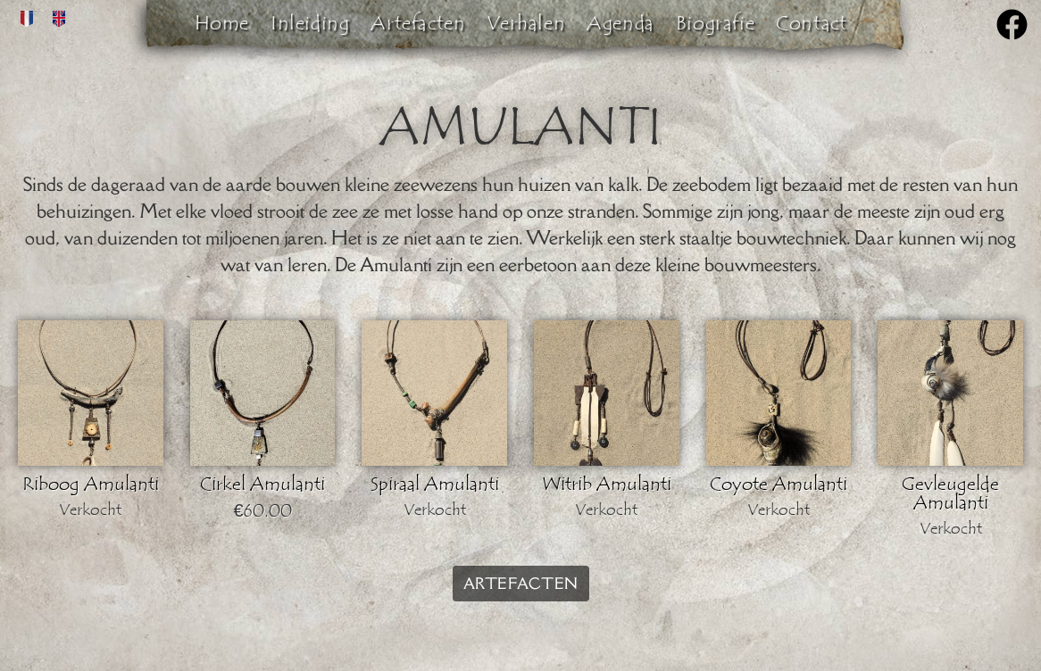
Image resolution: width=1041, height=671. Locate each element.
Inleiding (310, 23)
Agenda (620, 23)
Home (222, 23)
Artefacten (418, 23)
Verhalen (526, 23)
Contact (811, 23)
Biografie (715, 23)
